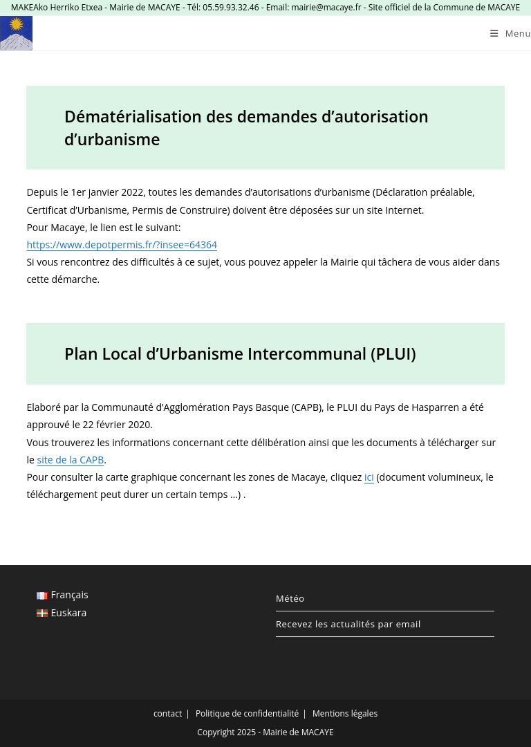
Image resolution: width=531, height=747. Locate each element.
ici (369, 476)
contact (167, 713)
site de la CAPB (70, 459)
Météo (290, 598)
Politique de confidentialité (247, 713)
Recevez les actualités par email (348, 624)
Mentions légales (345, 713)
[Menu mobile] (510, 33)
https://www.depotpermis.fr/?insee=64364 (121, 244)
